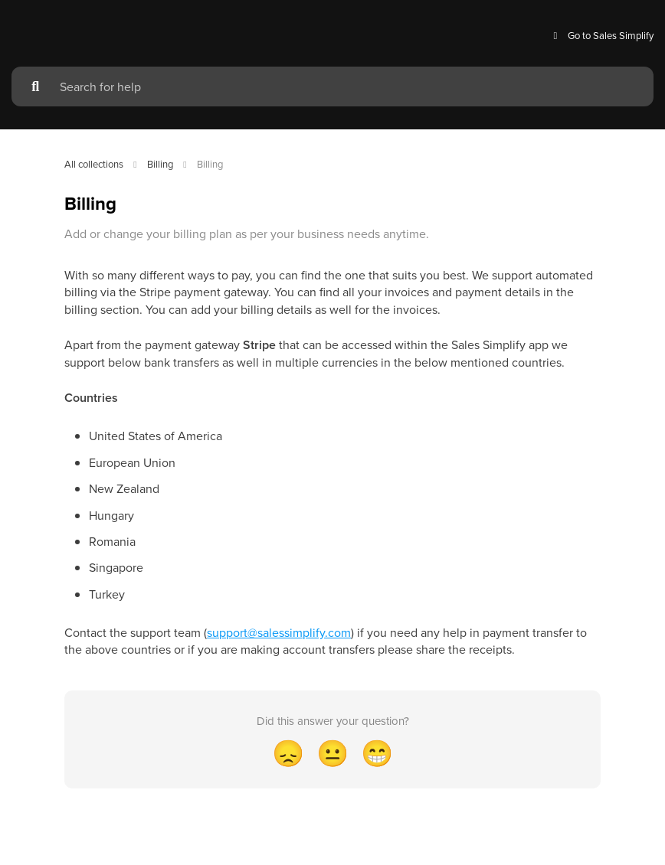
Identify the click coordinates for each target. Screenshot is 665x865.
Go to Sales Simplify (601, 36)
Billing (160, 164)
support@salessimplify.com (279, 632)
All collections (93, 164)
